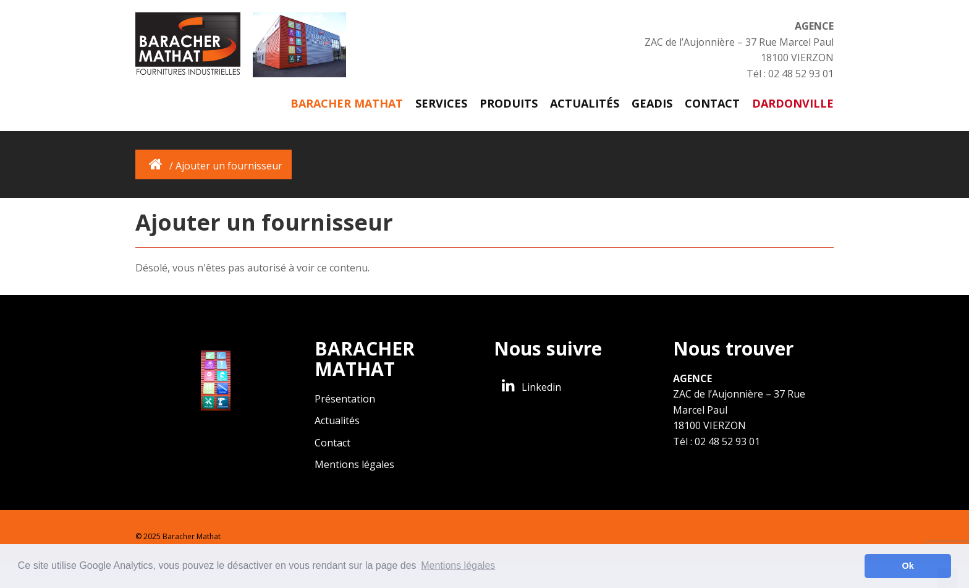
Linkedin (529, 387)
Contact (712, 103)
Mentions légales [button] (458, 565)
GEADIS (652, 103)
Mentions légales (354, 464)
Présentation (345, 399)
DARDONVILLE (793, 103)
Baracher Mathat (346, 103)
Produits (509, 103)
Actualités (584, 103)
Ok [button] (908, 566)
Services (441, 103)
